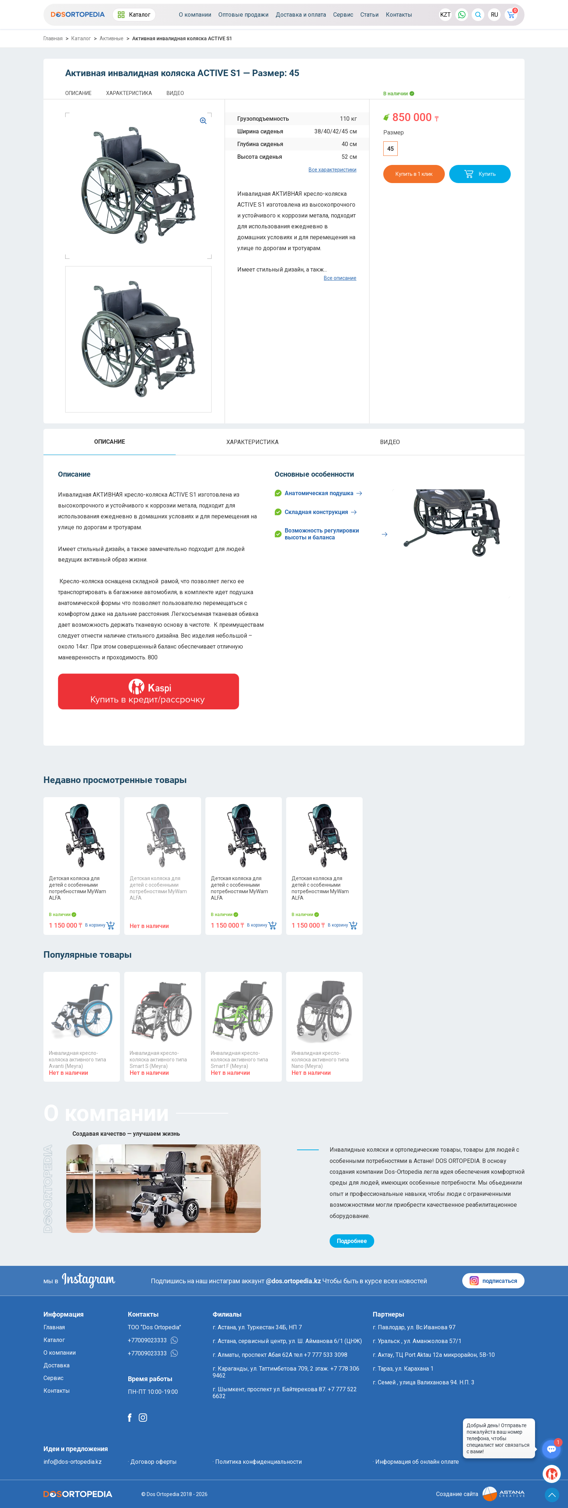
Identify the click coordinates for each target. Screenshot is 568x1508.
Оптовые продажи (243, 14)
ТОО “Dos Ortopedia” (154, 1327)
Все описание (340, 278)
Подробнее (352, 1241)
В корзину (99, 925)
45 (390, 148)
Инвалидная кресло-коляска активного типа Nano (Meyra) (320, 1059)
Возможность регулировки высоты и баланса (331, 534)
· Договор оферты (152, 1461)
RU (494, 14)
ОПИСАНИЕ (78, 93)
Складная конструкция (316, 511)
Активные (112, 38)
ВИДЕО (175, 93)
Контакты (399, 14)
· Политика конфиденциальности (257, 1461)
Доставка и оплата (301, 14)
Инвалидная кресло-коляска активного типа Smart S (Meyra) (158, 1059)
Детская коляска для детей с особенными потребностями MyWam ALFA (77, 888)
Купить (480, 174)
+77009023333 (153, 1340)
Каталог (134, 14)
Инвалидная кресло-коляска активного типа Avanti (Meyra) (77, 1059)
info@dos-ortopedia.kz (72, 1461)
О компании (195, 14)
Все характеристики (332, 170)
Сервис (343, 14)
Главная (53, 38)
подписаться (493, 1280)
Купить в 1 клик (414, 174)
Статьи (369, 14)
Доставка (56, 1365)
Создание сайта (480, 1494)
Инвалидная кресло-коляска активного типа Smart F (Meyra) (239, 1059)
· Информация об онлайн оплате (416, 1461)
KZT (445, 14)
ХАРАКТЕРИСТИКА (129, 93)
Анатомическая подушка (318, 493)
